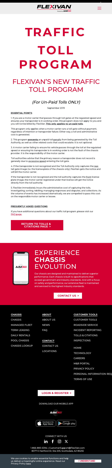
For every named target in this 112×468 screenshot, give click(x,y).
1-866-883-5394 (39, 448)
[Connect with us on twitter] (66, 441)
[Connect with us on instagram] (59, 441)
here (28, 463)
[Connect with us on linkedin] (46, 441)
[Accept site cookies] (88, 461)
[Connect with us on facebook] (53, 441)
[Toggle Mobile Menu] (99, 8)
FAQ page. (16, 214)
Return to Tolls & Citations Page (36, 225)
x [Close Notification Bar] (100, 2)
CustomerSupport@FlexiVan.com (67, 448)
